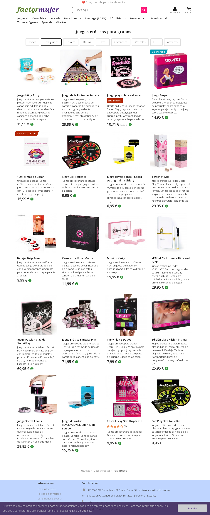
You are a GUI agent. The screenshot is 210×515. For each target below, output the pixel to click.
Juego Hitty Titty (28, 95)
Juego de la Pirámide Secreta (80, 95)
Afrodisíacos (118, 18)
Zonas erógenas (27, 22)
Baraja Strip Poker (29, 258)
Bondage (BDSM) (95, 18)
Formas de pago (46, 503)
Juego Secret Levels (29, 421)
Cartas (103, 42)
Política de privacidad (49, 493)
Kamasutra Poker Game (77, 258)
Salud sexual (158, 18)
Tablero (70, 42)
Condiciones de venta (50, 498)
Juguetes (23, 18)
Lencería (55, 18)
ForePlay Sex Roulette (166, 421)
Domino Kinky (116, 258)
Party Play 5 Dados (119, 339)
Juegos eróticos (101, 470)
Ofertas (61, 22)
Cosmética (39, 18)
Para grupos (51, 42)
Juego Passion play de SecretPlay (31, 341)
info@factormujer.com (107, 509)
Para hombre (72, 18)
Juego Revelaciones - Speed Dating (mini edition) (124, 178)
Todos (32, 42)
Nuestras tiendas (47, 508)
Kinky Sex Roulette (74, 177)
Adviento (172, 42)
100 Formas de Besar (30, 177)
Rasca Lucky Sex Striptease (124, 421)
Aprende (47, 22)
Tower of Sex (160, 177)
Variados (140, 42)
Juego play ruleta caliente (123, 95)
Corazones (120, 42)
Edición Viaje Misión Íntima (169, 339)
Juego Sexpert (161, 95)
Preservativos (138, 18)
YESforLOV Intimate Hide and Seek (171, 260)
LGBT (156, 42)
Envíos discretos (46, 489)
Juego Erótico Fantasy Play (79, 339)
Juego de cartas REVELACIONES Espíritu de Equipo (78, 424)
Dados (87, 42)
